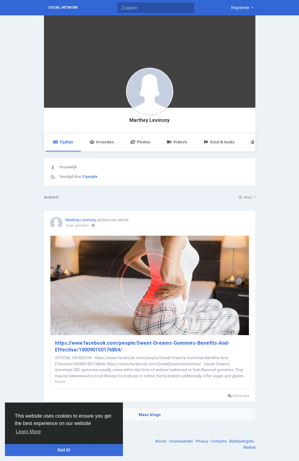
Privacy (202, 441)
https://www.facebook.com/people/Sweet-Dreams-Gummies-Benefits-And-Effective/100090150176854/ (142, 346)
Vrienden (101, 142)
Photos (140, 142)
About (161, 441)
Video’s (177, 142)
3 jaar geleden (77, 225)
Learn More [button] (28, 431)
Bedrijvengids (242, 441)
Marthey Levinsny (149, 120)
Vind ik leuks (218, 142)
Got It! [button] (63, 449)
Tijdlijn (63, 142)
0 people (90, 176)
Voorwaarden (181, 441)
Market (249, 447)
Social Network (63, 8)
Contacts (219, 441)
